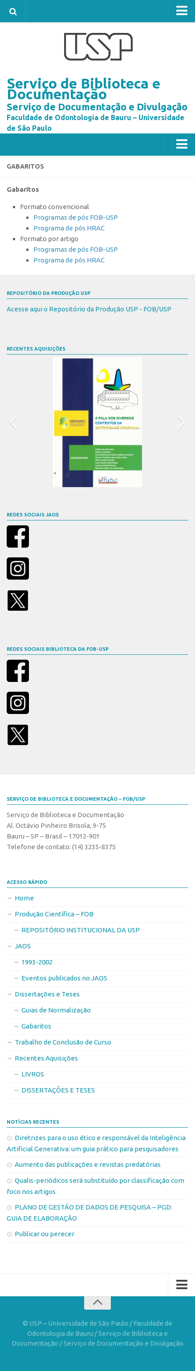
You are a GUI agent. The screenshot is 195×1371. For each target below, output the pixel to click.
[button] (13, 422)
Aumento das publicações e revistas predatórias (88, 1164)
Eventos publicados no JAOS (64, 978)
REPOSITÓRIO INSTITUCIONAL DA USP (80, 930)
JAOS (23, 946)
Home (24, 898)
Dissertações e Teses (47, 994)
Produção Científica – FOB (54, 914)
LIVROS (32, 1074)
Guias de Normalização (56, 1010)
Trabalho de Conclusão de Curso (63, 1042)
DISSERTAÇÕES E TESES (58, 1090)
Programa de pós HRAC (69, 228)
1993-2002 (37, 962)
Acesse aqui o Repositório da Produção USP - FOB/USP (89, 309)
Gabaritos (36, 1026)
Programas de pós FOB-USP (75, 217)
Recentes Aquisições (46, 1058)
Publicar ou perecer (44, 1234)
